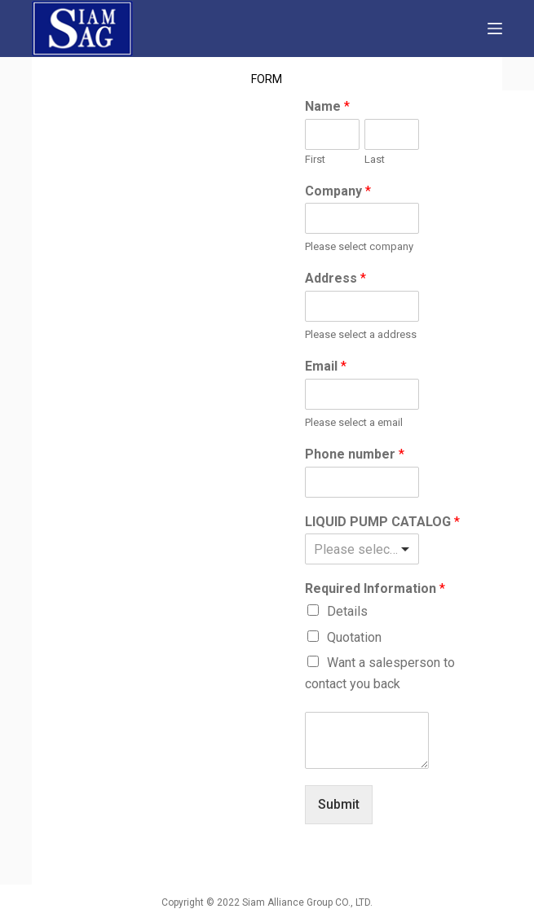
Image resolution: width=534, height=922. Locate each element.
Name (327, 106)
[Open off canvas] (495, 28)
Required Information (375, 588)
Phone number (354, 454)
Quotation (354, 637)
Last (374, 159)
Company (338, 191)
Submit (339, 804)
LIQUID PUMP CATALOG (382, 521)
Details (347, 611)
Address (335, 278)
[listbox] (361, 548)
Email (325, 366)
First (315, 159)
